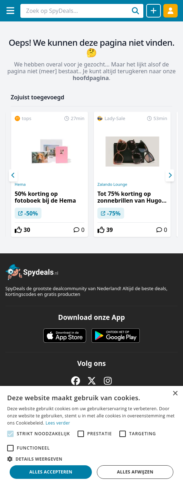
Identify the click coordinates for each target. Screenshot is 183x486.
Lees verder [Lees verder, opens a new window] (57, 423)
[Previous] (13, 175)
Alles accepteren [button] (51, 472)
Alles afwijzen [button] (135, 472)
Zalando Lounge (112, 184)
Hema (20, 184)
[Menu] (10, 10)
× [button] (175, 393)
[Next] (169, 175)
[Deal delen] (153, 11)
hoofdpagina (91, 78)
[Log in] (170, 10)
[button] (91, 458)
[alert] (91, 436)
